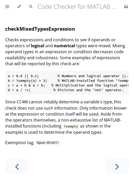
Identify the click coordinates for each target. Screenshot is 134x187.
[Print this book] (126, 6)
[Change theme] (19, 6)
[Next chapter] (117, 166)
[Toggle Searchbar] (30, 6)
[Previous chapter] (17, 166)
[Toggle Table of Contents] (7, 6)
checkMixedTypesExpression (40, 28)
